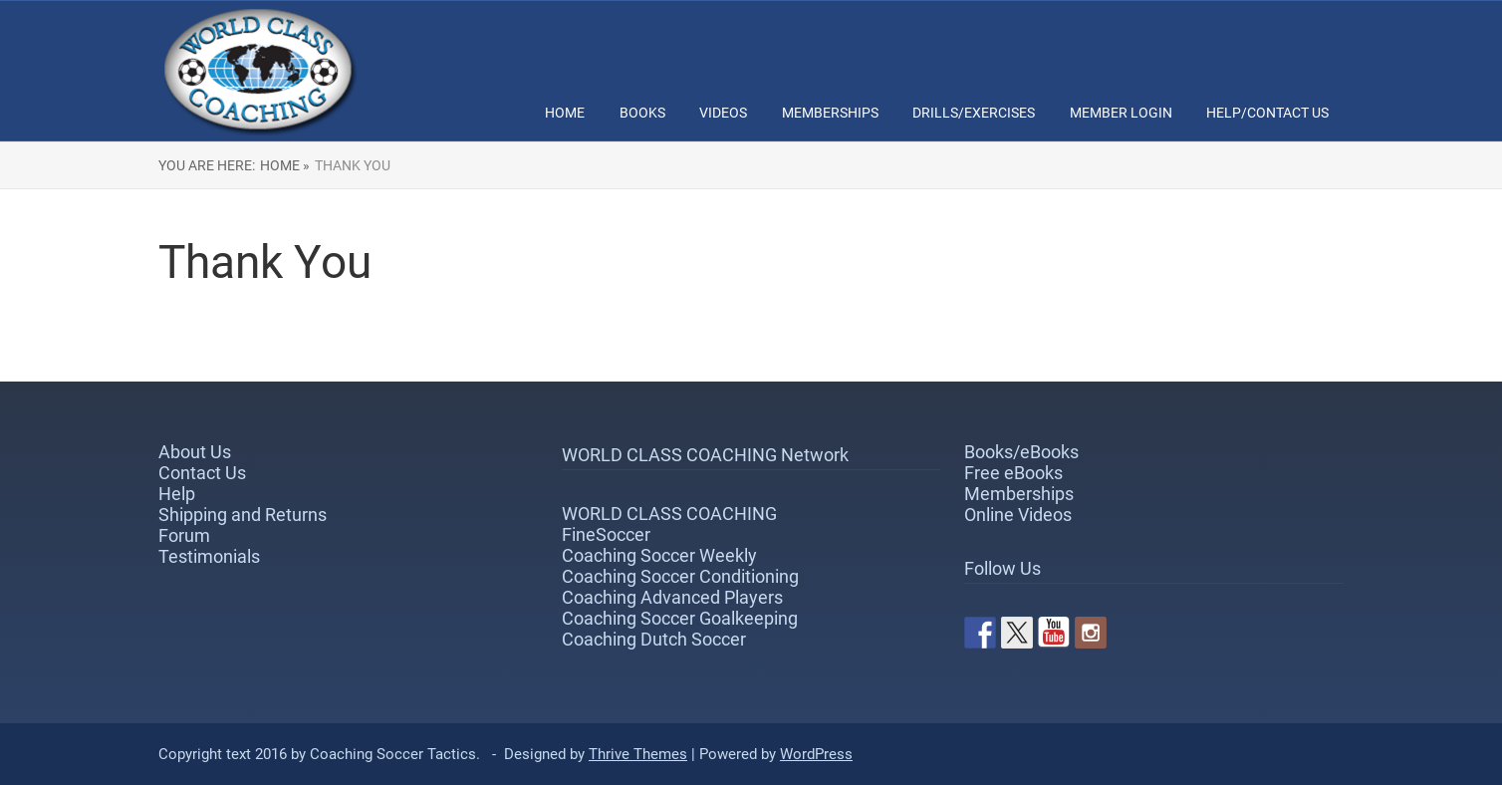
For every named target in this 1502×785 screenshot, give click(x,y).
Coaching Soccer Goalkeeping (680, 618)
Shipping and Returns (242, 514)
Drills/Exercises (973, 113)
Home (565, 113)
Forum (184, 535)
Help (176, 493)
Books (642, 113)
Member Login (1121, 113)
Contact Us (202, 472)
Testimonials (209, 556)
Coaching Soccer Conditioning (680, 576)
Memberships (830, 113)
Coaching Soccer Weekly (659, 555)
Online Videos (1018, 514)
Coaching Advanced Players (672, 597)
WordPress (816, 754)
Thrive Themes (638, 754)
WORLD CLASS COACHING (669, 513)
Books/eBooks (1021, 451)
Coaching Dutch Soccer (654, 639)
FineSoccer (606, 534)
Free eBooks (1013, 472)
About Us (194, 451)
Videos (723, 113)
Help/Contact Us (1267, 113)
